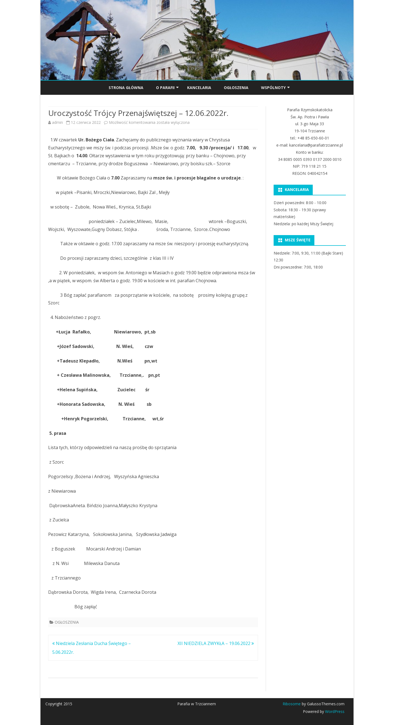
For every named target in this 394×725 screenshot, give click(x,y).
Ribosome (292, 703)
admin (57, 122)
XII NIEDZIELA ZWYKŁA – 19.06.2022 (216, 643)
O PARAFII (165, 87)
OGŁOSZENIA (236, 87)
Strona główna (126, 87)
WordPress (334, 711)
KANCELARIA (199, 87)
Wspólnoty (273, 87)
